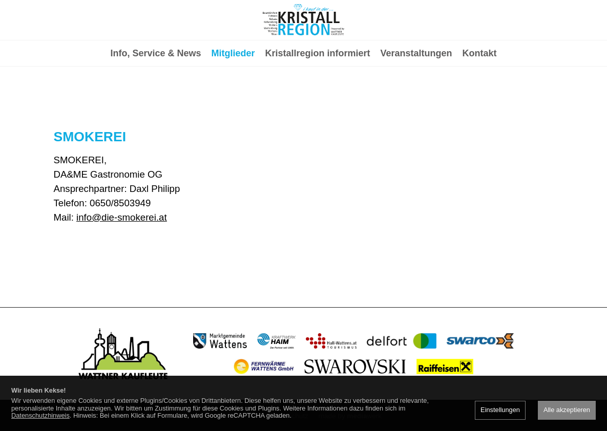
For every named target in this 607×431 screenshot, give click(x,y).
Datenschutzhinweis (40, 415)
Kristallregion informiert (317, 95)
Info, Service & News (155, 95)
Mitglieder (233, 95)
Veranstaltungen (416, 95)
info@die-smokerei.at (121, 217)
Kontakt (480, 95)
